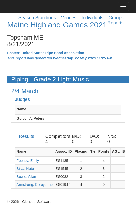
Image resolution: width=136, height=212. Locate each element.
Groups (116, 17)
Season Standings (37, 17)
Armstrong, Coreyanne (34, 184)
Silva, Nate (25, 169)
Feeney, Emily (27, 161)
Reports (116, 22)
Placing (81, 151)
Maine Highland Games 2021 (57, 25)
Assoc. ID (63, 151)
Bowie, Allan (26, 176)
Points (103, 151)
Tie (92, 151)
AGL (116, 151)
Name (21, 109)
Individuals (92, 17)
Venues (68, 17)
